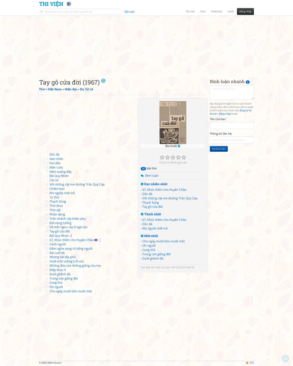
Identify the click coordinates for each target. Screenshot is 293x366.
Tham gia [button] (216, 11)
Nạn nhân (56, 159)
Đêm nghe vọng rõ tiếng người (71, 248)
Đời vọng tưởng (60, 223)
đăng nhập (225, 113)
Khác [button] (231, 11)
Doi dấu (55, 163)
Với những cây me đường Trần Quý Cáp (170, 198)
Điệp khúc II (58, 270)
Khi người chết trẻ (155, 228)
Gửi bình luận (219, 148)
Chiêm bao (57, 189)
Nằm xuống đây (61, 172)
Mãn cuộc (56, 167)
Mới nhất (149, 236)
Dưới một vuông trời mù (67, 261)
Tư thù (54, 197)
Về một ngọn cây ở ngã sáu (68, 227)
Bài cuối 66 (57, 253)
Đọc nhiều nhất (154, 184)
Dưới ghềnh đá (152, 258)
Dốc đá (147, 194)
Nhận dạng (57, 214)
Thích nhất (151, 214)
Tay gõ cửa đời (152, 207)
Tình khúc (56, 206)
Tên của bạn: (218, 119)
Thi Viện (51, 3)
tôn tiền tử (157, 267)
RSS (250, 362)
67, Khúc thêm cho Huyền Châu (164, 190)
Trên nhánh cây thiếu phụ (68, 219)
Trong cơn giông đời (156, 254)
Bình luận (151, 176)
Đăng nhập (245, 11)
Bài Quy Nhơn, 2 (61, 236)
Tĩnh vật (55, 210)
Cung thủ (148, 250)
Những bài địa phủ (63, 257)
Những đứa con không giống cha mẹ (75, 266)
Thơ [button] (202, 11)
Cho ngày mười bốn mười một (163, 241)
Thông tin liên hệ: (221, 133)
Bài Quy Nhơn (59, 176)
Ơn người (149, 246)
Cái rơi (54, 180)
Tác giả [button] (190, 11)
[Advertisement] (146, 44)
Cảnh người (58, 244)
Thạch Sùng (150, 202)
